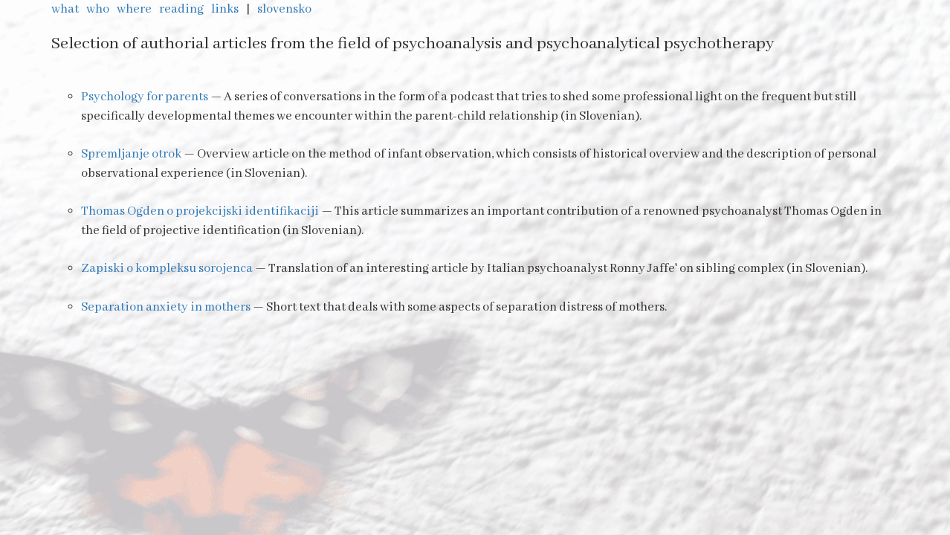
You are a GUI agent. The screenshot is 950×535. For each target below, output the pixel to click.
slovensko (285, 9)
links (226, 9)
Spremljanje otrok (131, 154)
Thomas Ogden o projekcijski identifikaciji (200, 211)
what (66, 9)
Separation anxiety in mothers (166, 307)
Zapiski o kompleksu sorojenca (167, 268)
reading (182, 9)
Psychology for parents (144, 97)
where (135, 9)
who (99, 9)
